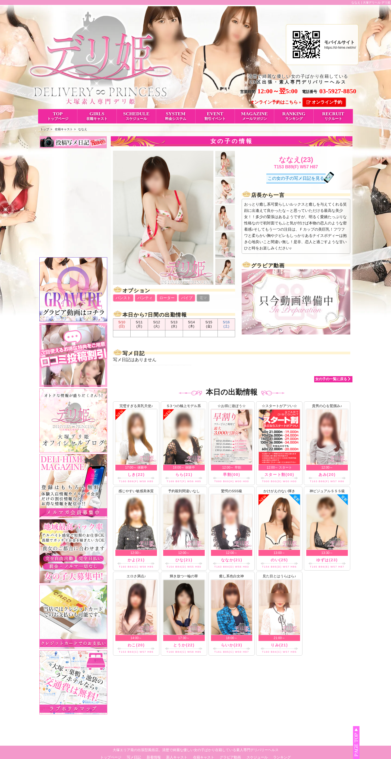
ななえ (82, 129)
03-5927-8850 (337, 91)
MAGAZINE (254, 116)
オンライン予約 (327, 102)
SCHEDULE (136, 116)
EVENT (215, 116)
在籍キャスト (64, 129)
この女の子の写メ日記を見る (296, 178)
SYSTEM (175, 116)
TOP (58, 116)
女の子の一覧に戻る (331, 379)
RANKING (294, 116)
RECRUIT (333, 116)
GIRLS (97, 116)
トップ (44, 129)
